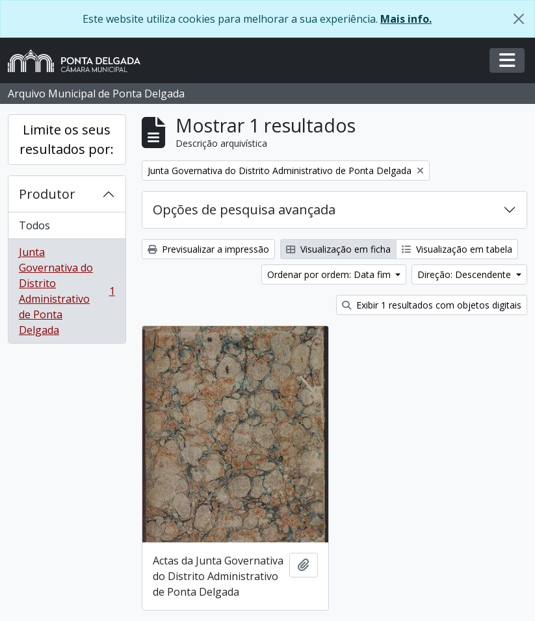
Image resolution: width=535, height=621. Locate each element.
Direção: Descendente (465, 274)
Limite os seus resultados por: (67, 139)
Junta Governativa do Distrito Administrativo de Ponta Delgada (66, 291)
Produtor (47, 194)
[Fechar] (518, 19)
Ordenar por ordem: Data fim (330, 274)
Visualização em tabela (457, 249)
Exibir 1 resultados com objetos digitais (431, 305)
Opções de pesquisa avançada (244, 209)
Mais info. (406, 19)
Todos (34, 225)
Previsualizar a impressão (208, 249)
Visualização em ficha (338, 249)
